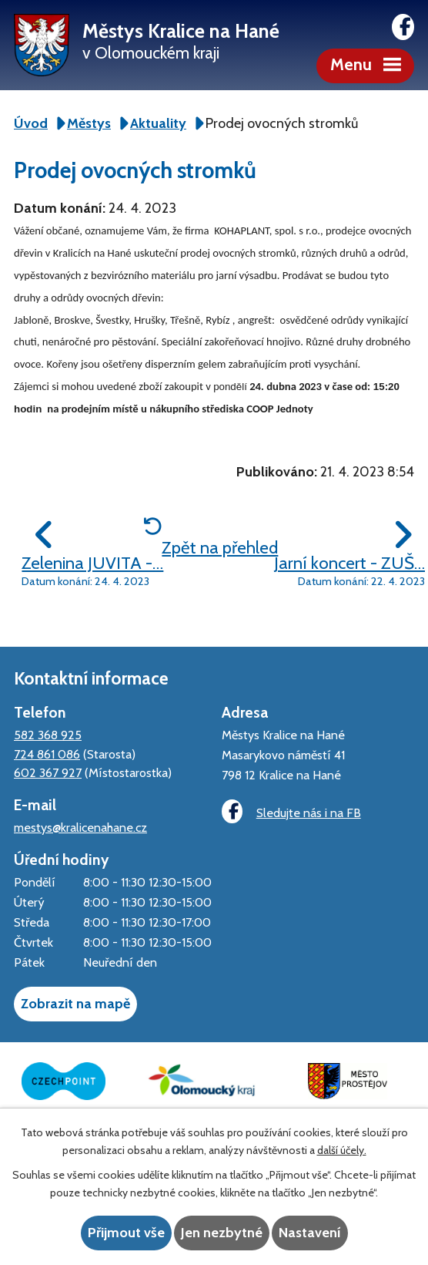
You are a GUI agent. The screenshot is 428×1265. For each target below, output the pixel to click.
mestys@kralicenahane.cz (80, 827)
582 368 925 (48, 734)
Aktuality (158, 123)
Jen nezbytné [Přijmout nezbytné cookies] (221, 1232)
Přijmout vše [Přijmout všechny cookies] (126, 1232)
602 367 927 (48, 772)
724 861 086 (47, 754)
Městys (89, 123)
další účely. (341, 1150)
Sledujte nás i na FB (291, 811)
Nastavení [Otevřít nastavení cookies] (310, 1232)
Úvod (31, 123)
